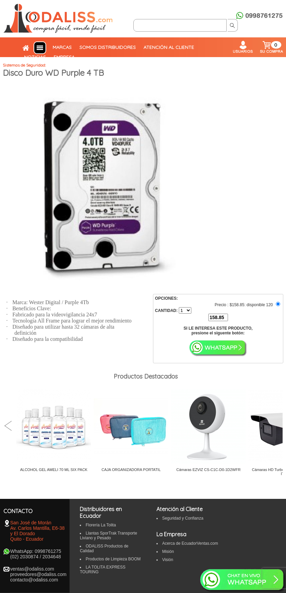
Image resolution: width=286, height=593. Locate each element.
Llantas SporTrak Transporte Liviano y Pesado (108, 535)
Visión (167, 559)
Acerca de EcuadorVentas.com (190, 543)
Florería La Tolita (100, 525)
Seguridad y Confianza (182, 518)
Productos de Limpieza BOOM (112, 559)
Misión (168, 551)
